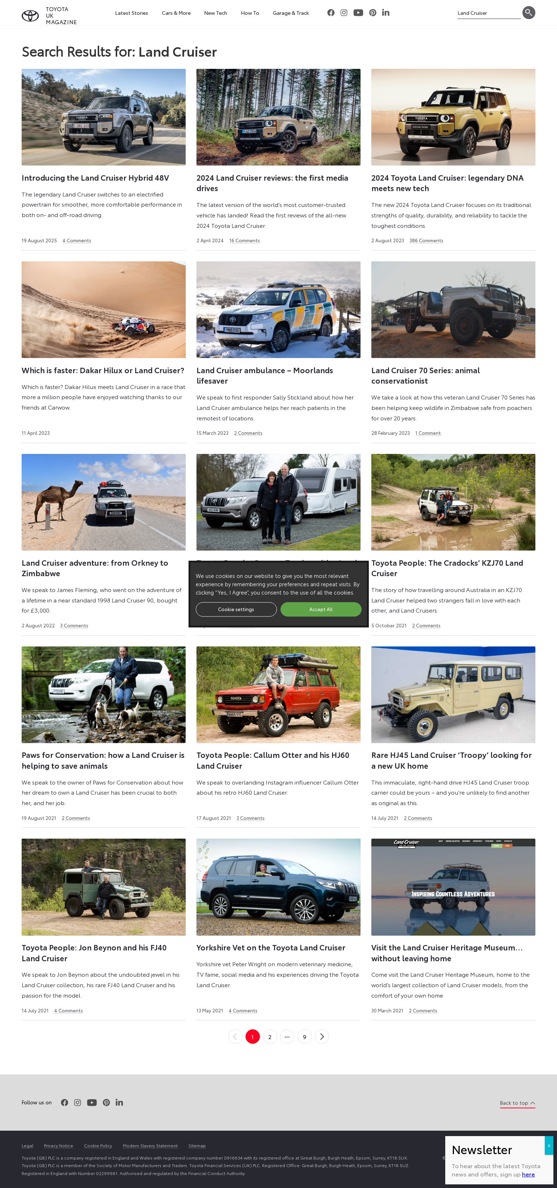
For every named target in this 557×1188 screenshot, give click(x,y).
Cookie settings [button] (236, 609)
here (528, 1174)
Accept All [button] (321, 609)
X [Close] (549, 1145)
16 (244, 240)
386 (426, 240)
